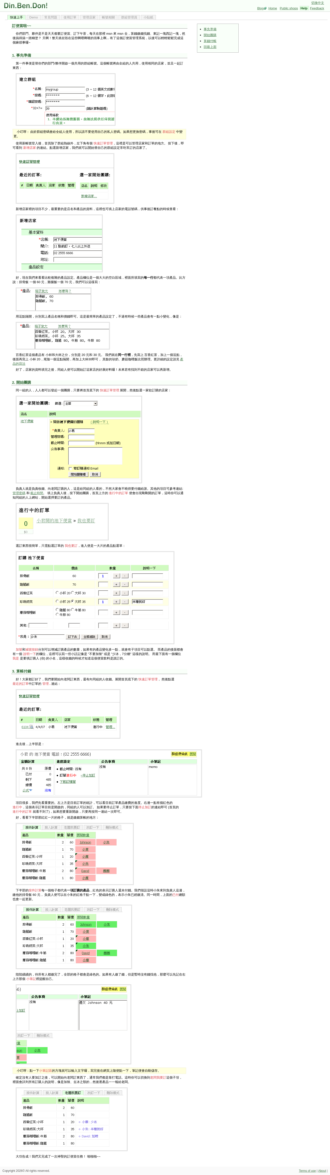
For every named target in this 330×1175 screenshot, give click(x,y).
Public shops (289, 8)
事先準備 (210, 29)
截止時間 (36, 493)
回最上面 (210, 47)
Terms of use (307, 1171)
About (322, 1171)
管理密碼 (19, 493)
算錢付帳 (210, 41)
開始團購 (210, 35)
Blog (260, 8)
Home (272, 8)
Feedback (317, 8)
